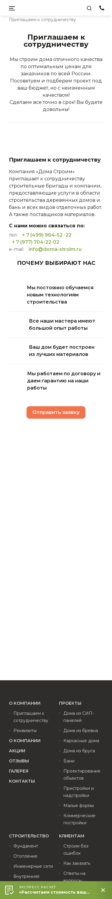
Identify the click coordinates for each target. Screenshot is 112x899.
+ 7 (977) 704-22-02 (35, 242)
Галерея (18, 771)
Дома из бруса (79, 750)
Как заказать (76, 863)
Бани (68, 761)
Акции (17, 750)
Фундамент (25, 846)
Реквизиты (25, 730)
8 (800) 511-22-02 (101, 8)
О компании (25, 740)
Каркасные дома (81, 740)
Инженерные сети (33, 866)
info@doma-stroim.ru (55, 249)
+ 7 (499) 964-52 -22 (46, 235)
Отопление (25, 856)
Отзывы (19, 761)
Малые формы (78, 805)
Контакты (22, 781)
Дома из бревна (80, 730)
